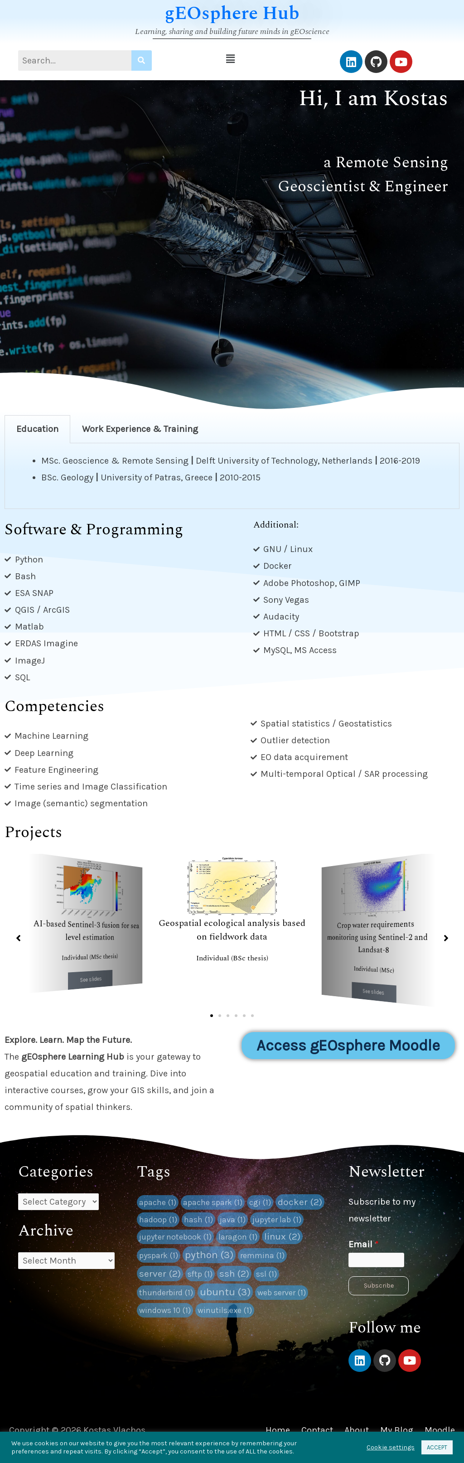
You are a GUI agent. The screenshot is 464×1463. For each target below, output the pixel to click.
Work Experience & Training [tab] (140, 429)
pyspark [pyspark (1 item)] (158, 1255)
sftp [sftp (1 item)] (200, 1274)
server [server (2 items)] (160, 1273)
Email (363, 1244)
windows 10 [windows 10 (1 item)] (165, 1310)
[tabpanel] (232, 476)
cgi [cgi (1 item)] (260, 1202)
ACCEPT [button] (437, 1447)
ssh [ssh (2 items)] (234, 1273)
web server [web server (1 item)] (281, 1293)
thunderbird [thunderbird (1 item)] (166, 1293)
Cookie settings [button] (391, 1447)
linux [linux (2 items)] (282, 1236)
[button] (230, 59)
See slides (91, 979)
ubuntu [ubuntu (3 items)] (225, 1292)
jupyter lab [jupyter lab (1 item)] (276, 1220)
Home (278, 1430)
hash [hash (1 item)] (198, 1220)
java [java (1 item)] (233, 1220)
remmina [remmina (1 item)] (262, 1255)
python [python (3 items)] (209, 1255)
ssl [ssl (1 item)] (266, 1274)
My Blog (396, 1430)
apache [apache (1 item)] (157, 1202)
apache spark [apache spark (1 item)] (212, 1202)
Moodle (440, 1430)
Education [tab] (37, 429)
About (356, 1430)
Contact (317, 1430)
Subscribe (379, 1285)
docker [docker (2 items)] (300, 1202)
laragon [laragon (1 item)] (237, 1237)
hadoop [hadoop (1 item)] (158, 1220)
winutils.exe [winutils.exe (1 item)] (225, 1310)
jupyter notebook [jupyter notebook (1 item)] (175, 1237)
